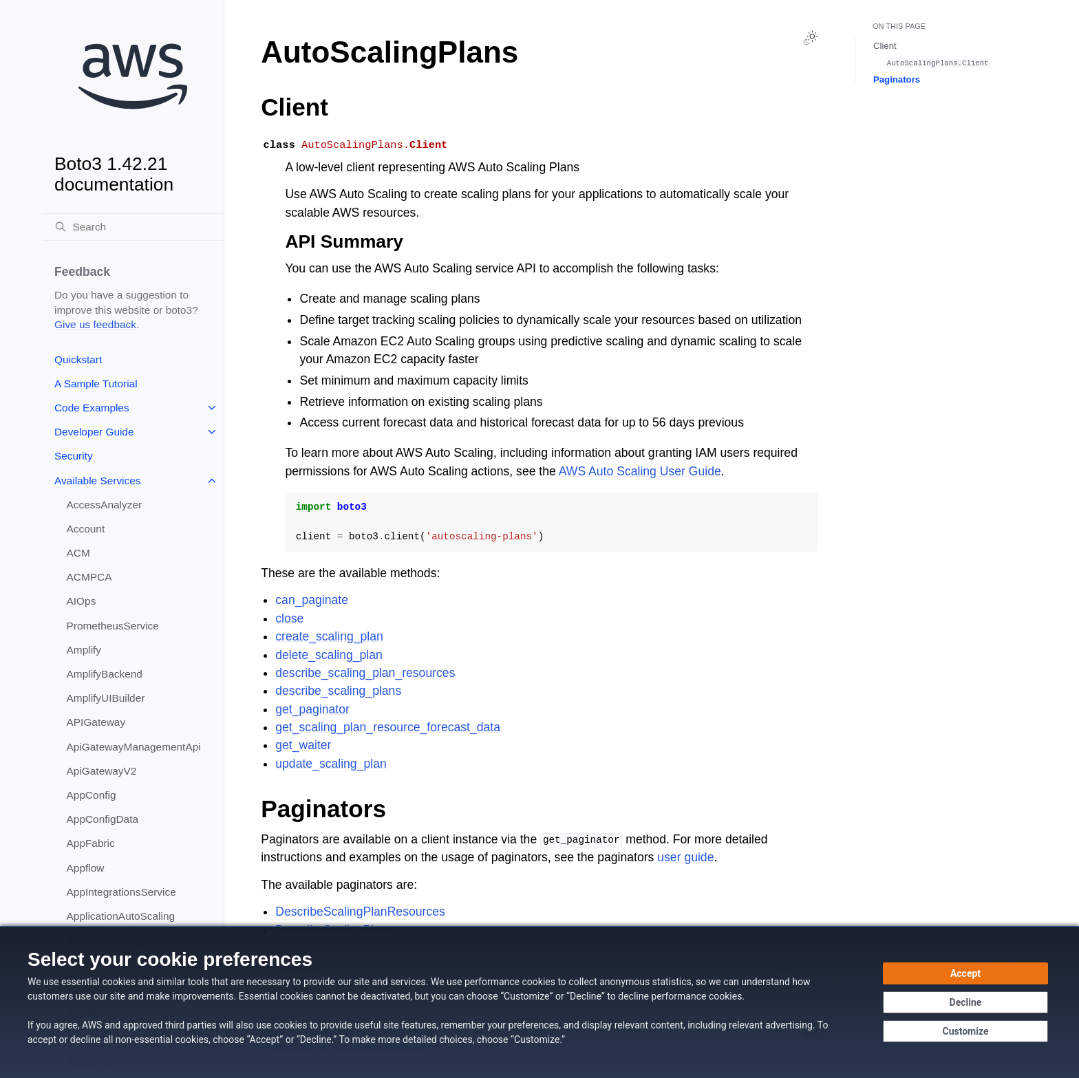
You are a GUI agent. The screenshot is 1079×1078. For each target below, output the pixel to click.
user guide (685, 857)
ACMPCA (89, 577)
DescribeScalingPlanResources (360, 911)
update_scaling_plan (330, 763)
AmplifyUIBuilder (106, 698)
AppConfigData (102, 819)
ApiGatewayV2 (102, 771)
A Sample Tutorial (96, 383)
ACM (78, 553)
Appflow (86, 868)
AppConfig (91, 795)
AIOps (81, 601)
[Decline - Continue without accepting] (965, 1002)
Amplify (84, 650)
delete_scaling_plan (329, 655)
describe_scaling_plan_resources (365, 673)
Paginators (896, 79)
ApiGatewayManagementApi (134, 747)
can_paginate (311, 600)
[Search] (133, 227)
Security (73, 456)
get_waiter (303, 745)
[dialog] (539, 1002)
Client (885, 46)
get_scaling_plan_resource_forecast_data (387, 727)
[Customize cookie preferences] (965, 1031)
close (289, 618)
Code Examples (91, 407)
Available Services (97, 480)
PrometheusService (113, 626)
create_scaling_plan (329, 636)
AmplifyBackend (104, 674)
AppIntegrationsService (121, 892)
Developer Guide (94, 432)
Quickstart (78, 359)
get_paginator (312, 709)
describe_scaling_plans (338, 691)
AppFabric (91, 843)
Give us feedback (95, 324)
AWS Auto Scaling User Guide (640, 471)
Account (86, 529)
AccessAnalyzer (104, 504)
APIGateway (96, 722)
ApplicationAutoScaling (121, 916)
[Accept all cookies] (965, 973)
